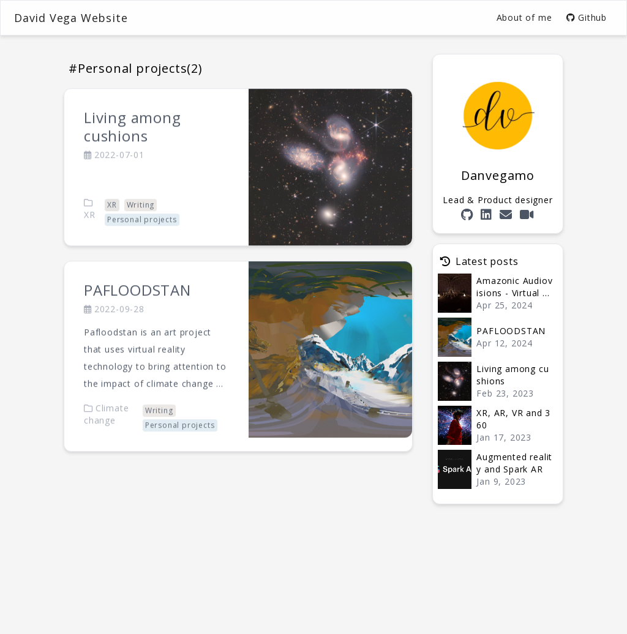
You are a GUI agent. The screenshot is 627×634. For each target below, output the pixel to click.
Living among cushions (132, 140)
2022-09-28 (114, 323)
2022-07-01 (114, 169)
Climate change (106, 428)
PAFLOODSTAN (137, 304)
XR (90, 223)
